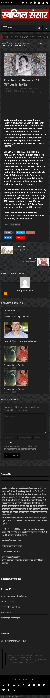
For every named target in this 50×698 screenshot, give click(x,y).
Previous (19, 246)
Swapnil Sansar (17, 89)
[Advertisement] (25, 107)
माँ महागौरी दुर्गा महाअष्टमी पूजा (10, 618)
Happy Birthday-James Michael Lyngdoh (21, 341)
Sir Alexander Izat (11, 310)
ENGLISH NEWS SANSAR (15, 91)
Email (43, 93)
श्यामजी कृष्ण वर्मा (29, 261)
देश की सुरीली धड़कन (21, 249)
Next (32, 258)
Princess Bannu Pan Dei (14, 365)
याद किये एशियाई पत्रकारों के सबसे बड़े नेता (14, 596)
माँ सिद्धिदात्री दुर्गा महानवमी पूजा (10, 607)
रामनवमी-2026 (6, 612)
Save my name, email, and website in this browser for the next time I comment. (21, 447)
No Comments (30, 91)
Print (35, 93)
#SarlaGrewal (15, 224)
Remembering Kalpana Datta (16, 316)
